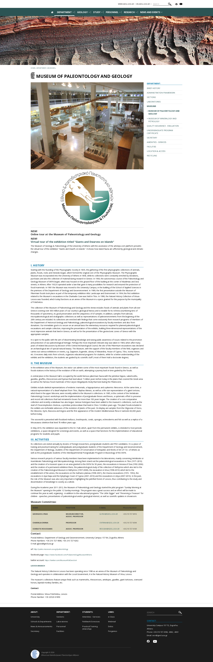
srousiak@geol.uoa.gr (108, 529)
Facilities (60, 631)
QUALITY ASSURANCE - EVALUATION (163, 126)
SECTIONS (151, 97)
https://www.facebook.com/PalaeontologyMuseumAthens (70, 554)
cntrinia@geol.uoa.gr (108, 522)
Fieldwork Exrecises (91, 621)
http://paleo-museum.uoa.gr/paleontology (52, 549)
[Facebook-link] (176, 4)
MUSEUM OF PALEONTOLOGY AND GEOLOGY (164, 112)
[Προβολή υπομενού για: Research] (136, 12)
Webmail (112, 621)
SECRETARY (152, 137)
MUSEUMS (151, 106)
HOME (33, 68)
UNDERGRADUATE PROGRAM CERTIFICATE (160, 131)
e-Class (111, 617)
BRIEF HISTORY (153, 88)
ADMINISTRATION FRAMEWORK (161, 92)
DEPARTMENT (64, 12)
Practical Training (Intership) (90, 627)
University (35, 617)
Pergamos (112, 631)
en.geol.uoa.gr (143, 4)
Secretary (35, 631)
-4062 (171, 632)
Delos (110, 626)
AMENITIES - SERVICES (156, 142)
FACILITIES (151, 146)
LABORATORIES (154, 101)
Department (41, 68)
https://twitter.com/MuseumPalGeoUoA (62, 560)
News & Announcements (41, 626)
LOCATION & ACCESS (156, 151)
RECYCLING (152, 155)
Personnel (61, 626)
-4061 (176, 632)
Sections (60, 617)
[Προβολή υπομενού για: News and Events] (161, 12)
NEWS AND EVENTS (150, 12)
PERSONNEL (112, 12)
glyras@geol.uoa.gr (107, 514)
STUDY (96, 12)
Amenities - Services (91, 617)
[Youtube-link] (181, 4)
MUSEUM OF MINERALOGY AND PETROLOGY (162, 120)
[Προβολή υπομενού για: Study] (101, 12)
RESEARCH (129, 12)
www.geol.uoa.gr (126, 4)
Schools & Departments (41, 621)
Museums (51, 68)
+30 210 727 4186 (160, 632)
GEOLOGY (82, 12)
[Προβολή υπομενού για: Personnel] (119, 12)
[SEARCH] (162, 4)
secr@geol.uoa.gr (159, 635)
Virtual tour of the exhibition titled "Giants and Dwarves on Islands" (72, 241)
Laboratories (62, 621)
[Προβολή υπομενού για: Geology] (89, 12)
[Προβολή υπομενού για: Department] (73, 12)
